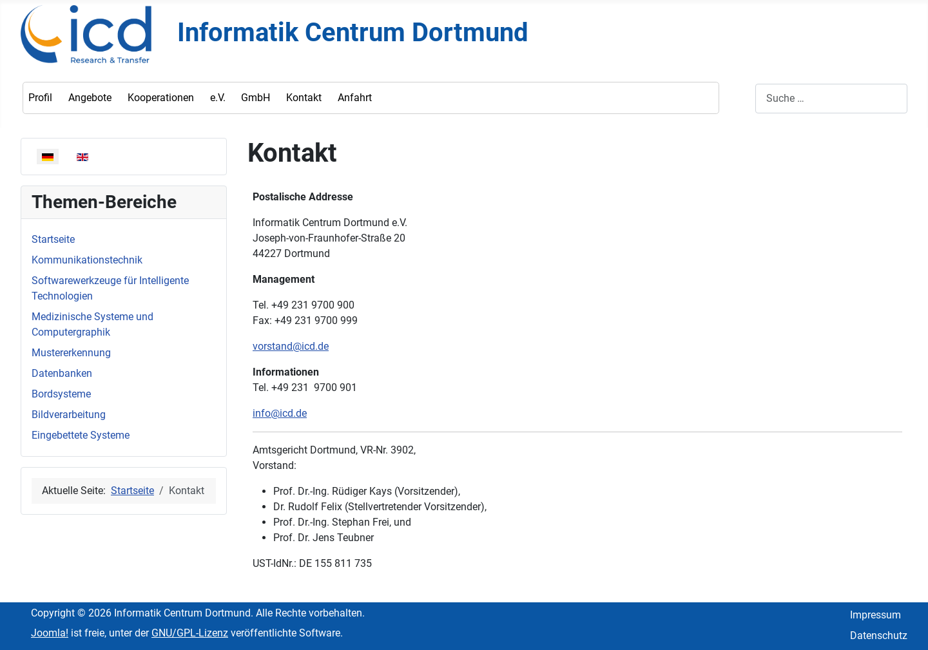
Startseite (53, 239)
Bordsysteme (61, 394)
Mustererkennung (71, 353)
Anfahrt (355, 97)
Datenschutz (878, 635)
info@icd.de (280, 413)
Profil (40, 97)
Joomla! (49, 633)
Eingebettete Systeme (81, 435)
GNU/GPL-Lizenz (189, 633)
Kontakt (304, 97)
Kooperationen (161, 97)
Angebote (89, 97)
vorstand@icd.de (291, 346)
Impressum (875, 615)
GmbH (255, 97)
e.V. (218, 97)
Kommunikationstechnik (87, 260)
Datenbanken (62, 373)
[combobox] (831, 98)
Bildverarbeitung (69, 414)
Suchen (738, 98)
